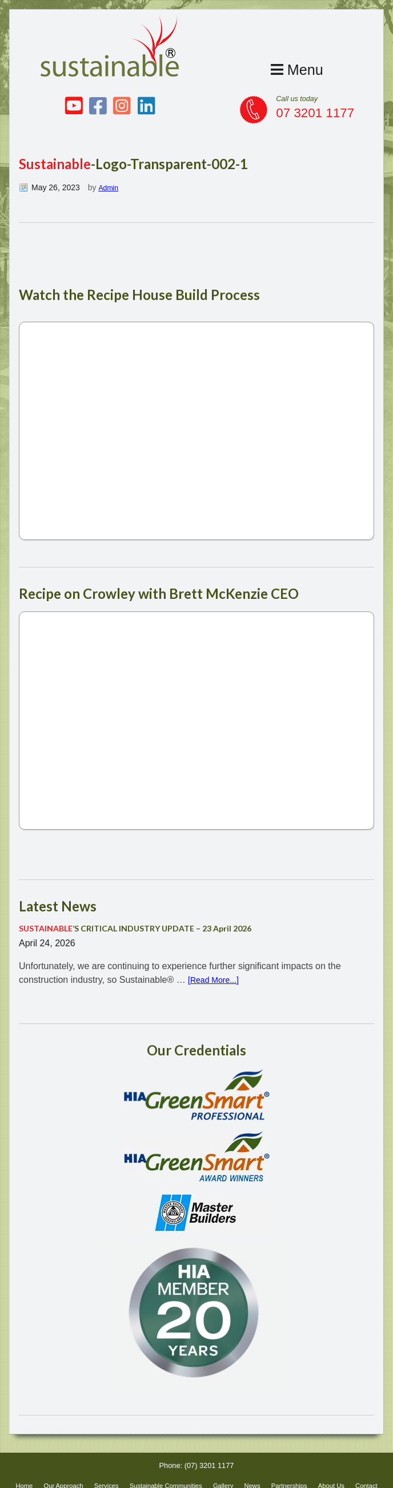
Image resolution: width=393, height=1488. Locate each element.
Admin (109, 187)
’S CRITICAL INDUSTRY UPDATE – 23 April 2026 (149, 929)
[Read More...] (217, 981)
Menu (294, 68)
